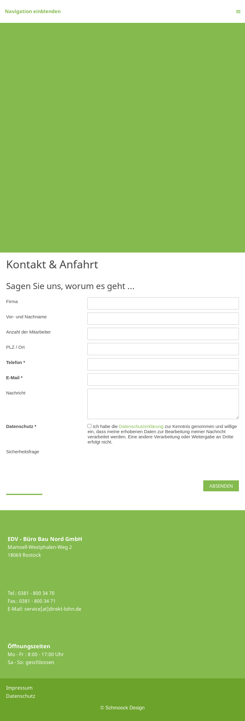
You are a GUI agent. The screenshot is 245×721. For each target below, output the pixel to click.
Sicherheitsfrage (22, 451)
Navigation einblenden (33, 11)
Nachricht (15, 392)
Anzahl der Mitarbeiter (28, 331)
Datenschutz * (21, 426)
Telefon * (15, 362)
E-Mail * (14, 377)
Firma (12, 301)
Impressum (19, 687)
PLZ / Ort (15, 347)
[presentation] (133, 459)
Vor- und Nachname (26, 316)
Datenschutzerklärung (142, 426)
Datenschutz (20, 696)
